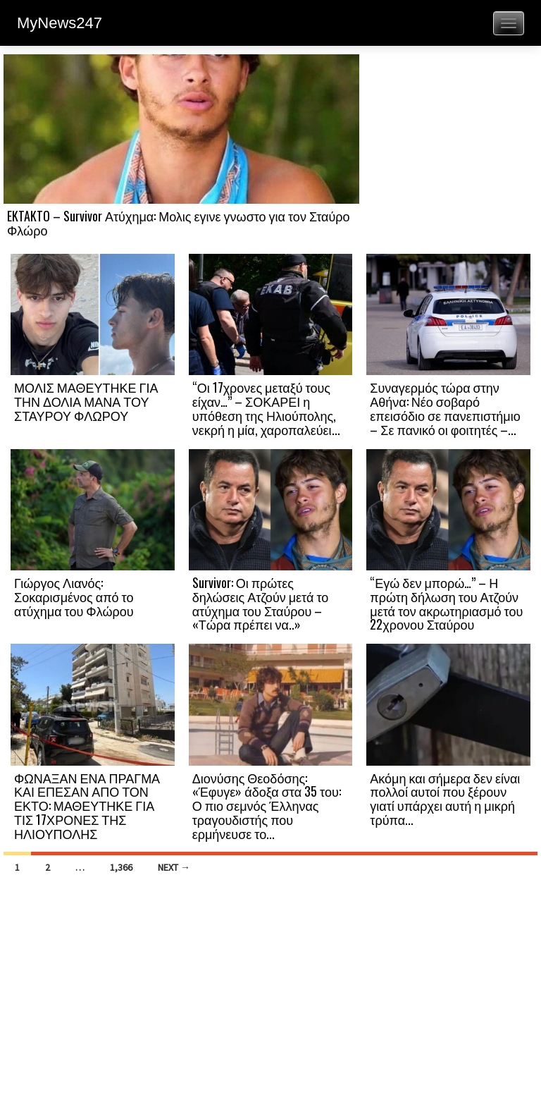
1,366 (121, 867)
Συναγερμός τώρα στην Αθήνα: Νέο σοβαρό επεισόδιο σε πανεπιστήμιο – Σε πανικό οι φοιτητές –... (445, 408)
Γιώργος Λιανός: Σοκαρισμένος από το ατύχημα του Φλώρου (74, 596)
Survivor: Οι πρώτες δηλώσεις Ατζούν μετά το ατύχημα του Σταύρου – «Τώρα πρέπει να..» (260, 603)
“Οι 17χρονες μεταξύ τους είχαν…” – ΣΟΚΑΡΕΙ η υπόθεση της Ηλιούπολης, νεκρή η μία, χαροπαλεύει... (266, 408)
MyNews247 (59, 23)
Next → (174, 867)
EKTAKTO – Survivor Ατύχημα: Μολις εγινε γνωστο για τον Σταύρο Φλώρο (178, 223)
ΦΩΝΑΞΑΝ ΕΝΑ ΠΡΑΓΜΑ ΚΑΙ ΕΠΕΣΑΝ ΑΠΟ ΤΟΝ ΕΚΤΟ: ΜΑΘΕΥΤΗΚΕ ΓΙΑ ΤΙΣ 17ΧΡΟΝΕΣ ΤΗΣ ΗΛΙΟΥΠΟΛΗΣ (87, 806)
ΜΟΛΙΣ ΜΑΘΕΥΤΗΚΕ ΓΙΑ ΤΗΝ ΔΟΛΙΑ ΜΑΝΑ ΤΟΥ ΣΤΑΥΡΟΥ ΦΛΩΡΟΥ (86, 401)
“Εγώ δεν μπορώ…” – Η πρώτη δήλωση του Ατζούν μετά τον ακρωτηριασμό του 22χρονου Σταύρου (446, 603)
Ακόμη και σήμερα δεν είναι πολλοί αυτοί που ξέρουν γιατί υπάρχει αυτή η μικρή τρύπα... (445, 798)
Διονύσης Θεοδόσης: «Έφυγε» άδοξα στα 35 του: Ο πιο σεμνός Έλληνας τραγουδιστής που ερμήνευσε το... (266, 806)
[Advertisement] (448, 153)
